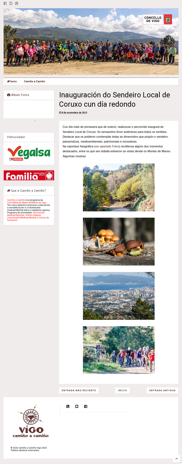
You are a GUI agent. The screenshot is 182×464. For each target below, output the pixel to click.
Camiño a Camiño (34, 81)
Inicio (12, 81)
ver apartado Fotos (107, 146)
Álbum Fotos (18, 95)
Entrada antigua (162, 390)
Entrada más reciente (79, 390)
